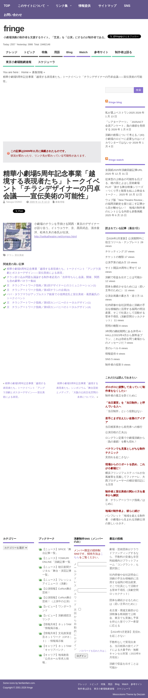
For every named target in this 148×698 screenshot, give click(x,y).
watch (83, 52)
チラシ (10, 255)
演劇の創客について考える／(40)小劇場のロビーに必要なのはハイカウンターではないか (125, 139)
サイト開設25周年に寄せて (121, 267)
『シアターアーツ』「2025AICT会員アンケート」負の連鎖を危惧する (125, 126)
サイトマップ (107, 5)
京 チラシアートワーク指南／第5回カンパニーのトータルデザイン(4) (49, 307)
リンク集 (62, 6)
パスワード (75, 597)
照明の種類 (112, 325)
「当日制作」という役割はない (123, 411)
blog (69, 52)
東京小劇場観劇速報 (18, 62)
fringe (14, 28)
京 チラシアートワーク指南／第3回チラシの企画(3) (38, 290)
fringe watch (116, 159)
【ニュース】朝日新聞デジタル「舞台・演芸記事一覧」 (56, 571)
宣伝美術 (19, 255)
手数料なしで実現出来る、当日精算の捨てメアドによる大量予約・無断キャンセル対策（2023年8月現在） (124, 650)
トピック (29, 52)
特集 (44, 52)
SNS (127, 5)
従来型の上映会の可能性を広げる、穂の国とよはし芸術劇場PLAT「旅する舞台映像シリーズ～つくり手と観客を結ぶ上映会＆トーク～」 (125, 187)
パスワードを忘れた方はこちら (95, 651)
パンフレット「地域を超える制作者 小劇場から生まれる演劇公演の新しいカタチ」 (125, 519)
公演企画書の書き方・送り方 (122, 295)
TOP (7, 5)
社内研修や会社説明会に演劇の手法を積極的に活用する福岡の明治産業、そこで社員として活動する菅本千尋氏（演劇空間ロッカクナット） (125, 313)
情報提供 (84, 5)
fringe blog (115, 102)
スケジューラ (46, 62)
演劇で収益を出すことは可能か (123, 277)
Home (25, 72)
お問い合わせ (13, 14)
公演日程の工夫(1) (116, 432)
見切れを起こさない (117, 457)
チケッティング (114, 251)
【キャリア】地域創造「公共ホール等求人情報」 (55, 658)
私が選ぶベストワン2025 (120, 112)
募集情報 (37, 72)
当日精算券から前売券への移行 (123, 426)
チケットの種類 (114, 257)
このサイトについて (31, 6)
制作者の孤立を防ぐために (121, 395)
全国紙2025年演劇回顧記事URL (124, 170)
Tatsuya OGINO (14, 202)
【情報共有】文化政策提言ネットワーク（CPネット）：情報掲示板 (57, 637)
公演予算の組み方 (115, 262)
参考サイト (101, 52)
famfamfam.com (27, 683)
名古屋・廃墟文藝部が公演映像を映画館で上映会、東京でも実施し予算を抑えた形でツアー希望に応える (124, 618)
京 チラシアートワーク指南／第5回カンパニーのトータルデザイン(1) (49, 302)
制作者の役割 (113, 364)
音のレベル (112, 348)
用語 (57, 52)
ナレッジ (11, 52)
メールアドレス (75, 575)
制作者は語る (123, 52)
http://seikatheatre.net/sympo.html (55, 236)
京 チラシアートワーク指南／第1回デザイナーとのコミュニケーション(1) (51, 285)
